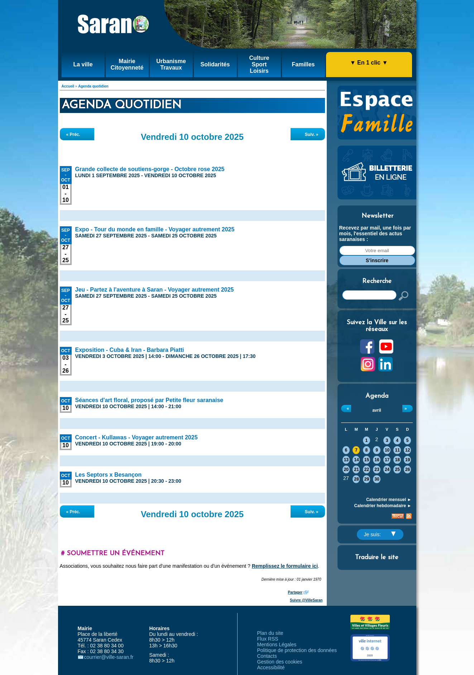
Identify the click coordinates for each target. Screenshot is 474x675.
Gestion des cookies (279, 662)
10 (387, 450)
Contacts (267, 656)
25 (397, 469)
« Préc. (73, 134)
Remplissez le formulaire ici (285, 566)
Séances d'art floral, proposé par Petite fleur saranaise (149, 400)
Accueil (68, 86)
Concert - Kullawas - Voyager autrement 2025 (136, 437)
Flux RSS (267, 639)
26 (407, 469)
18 (397, 459)
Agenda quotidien (93, 86)
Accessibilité (271, 667)
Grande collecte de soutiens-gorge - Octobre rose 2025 (150, 169)
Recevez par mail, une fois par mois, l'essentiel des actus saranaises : (375, 233)
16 (376, 459)
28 (356, 479)
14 (356, 459)
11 (397, 450)
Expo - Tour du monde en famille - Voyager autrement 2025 (155, 229)
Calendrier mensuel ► (389, 499)
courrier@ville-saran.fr (109, 657)
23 (376, 469)
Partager (295, 592)
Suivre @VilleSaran (306, 600)
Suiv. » (312, 134)
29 (366, 479)
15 (366, 459)
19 (407, 459)
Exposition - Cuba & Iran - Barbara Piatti (129, 350)
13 (346, 459)
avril (376, 410)
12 (407, 450)
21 (356, 469)
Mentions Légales (277, 644)
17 (387, 459)
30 (376, 479)
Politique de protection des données (297, 650)
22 (366, 469)
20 (346, 469)
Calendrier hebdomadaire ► (383, 505)
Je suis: (380, 534)
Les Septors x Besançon (108, 475)
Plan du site (270, 633)
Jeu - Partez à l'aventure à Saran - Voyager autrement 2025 (154, 290)
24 (387, 469)
